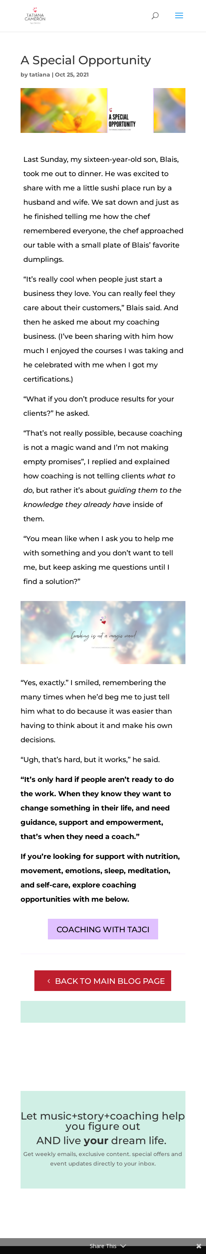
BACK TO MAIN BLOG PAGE (110, 981)
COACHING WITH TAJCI (103, 929)
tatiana (39, 74)
